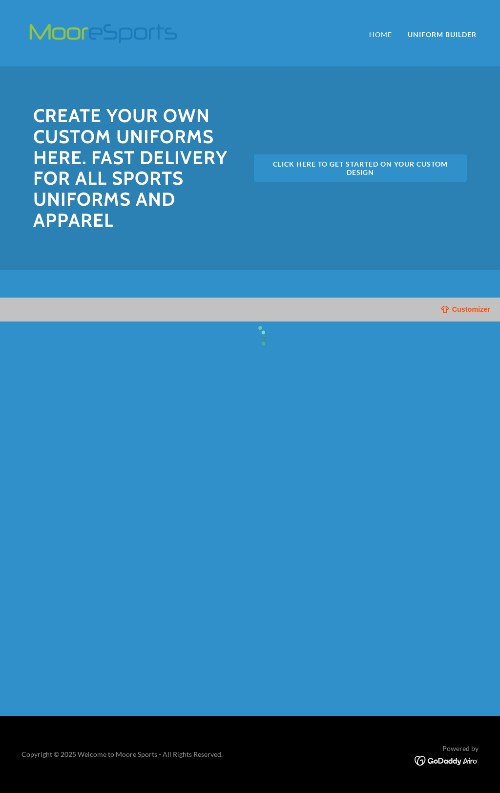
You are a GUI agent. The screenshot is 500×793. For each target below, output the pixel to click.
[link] (102, 32)
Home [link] (380, 34)
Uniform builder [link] (442, 34)
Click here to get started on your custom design (360, 168)
